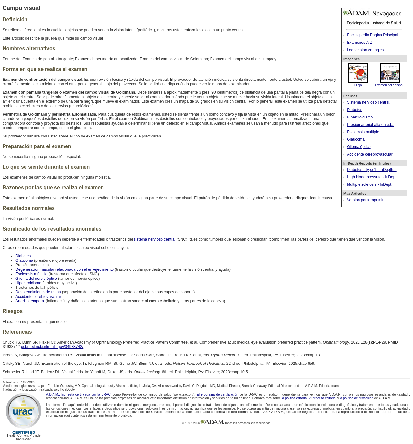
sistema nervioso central (154, 239)
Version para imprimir (365, 200)
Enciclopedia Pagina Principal (372, 35)
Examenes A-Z (359, 42)
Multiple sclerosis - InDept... (370, 184)
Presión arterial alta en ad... (370, 124)
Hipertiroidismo (360, 117)
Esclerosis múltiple (363, 132)
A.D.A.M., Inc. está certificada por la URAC (78, 394)
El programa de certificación (217, 394)
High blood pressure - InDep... (372, 177)
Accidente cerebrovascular (38, 296)
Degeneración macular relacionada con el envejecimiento (64, 269)
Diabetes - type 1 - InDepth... (371, 169)
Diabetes (354, 110)
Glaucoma (356, 139)
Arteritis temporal (30, 301)
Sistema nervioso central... (369, 102)
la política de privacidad (356, 398)
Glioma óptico (358, 147)
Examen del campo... (390, 83)
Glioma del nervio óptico (36, 278)
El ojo (358, 83)
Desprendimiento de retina (38, 292)
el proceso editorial (322, 398)
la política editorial (294, 398)
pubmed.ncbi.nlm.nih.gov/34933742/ (52, 347)
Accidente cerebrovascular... (371, 154)
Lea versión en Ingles (365, 50)
